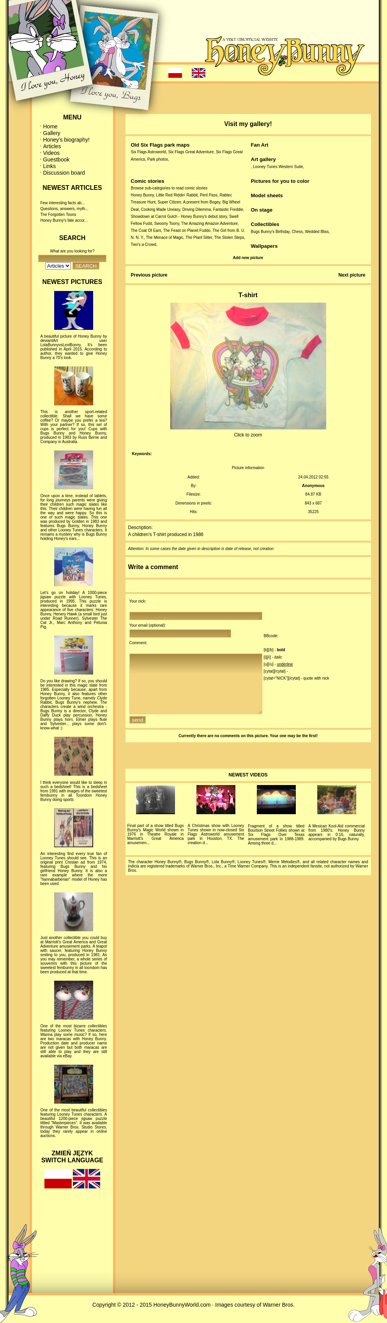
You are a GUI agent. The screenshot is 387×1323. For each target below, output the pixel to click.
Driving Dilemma (196, 209)
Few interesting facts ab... (63, 203)
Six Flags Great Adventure (191, 152)
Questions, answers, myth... (64, 209)
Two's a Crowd (143, 244)
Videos (51, 153)
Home (50, 126)
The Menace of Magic (164, 237)
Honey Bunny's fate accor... (64, 220)
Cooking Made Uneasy (160, 209)
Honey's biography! (66, 140)
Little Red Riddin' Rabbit (177, 195)
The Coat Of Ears (146, 230)
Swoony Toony (166, 223)
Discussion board (64, 173)
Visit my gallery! (248, 124)
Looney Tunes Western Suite (278, 167)
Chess (297, 232)
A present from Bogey (201, 202)
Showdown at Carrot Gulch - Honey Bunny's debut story (179, 216)
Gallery (51, 133)
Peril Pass (208, 195)
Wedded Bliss (317, 232)
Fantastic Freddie (228, 209)
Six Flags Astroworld (148, 152)
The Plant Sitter (199, 237)
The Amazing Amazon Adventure (209, 223)
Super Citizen (169, 202)
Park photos (157, 159)
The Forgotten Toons (58, 214)
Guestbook (56, 159)
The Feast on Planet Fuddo (186, 230)
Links (49, 166)
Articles (52, 146)
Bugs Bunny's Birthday (270, 232)
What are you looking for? (72, 251)
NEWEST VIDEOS (247, 789)
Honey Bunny (142, 195)
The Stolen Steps (229, 237)
